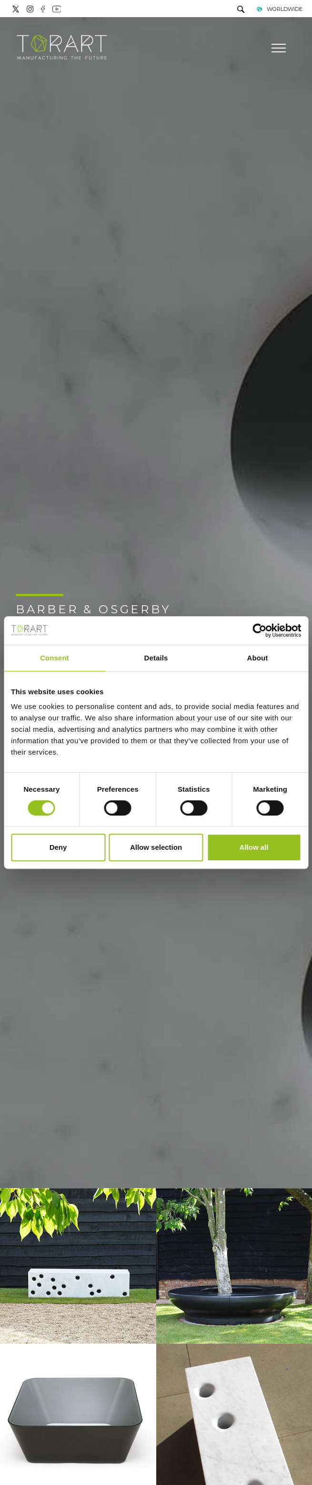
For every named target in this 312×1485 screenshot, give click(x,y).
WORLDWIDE (279, 9)
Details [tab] (156, 658)
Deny (58, 847)
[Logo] (62, 48)
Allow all (254, 847)
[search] (240, 10)
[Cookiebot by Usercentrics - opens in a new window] (259, 630)
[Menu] (277, 48)
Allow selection (156, 847)
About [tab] (257, 658)
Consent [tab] (54, 658)
